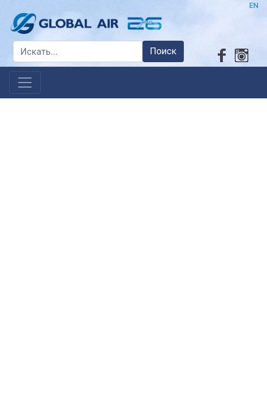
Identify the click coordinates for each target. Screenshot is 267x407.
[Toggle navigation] (25, 82)
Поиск (163, 51)
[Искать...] (78, 51)
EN (254, 5)
